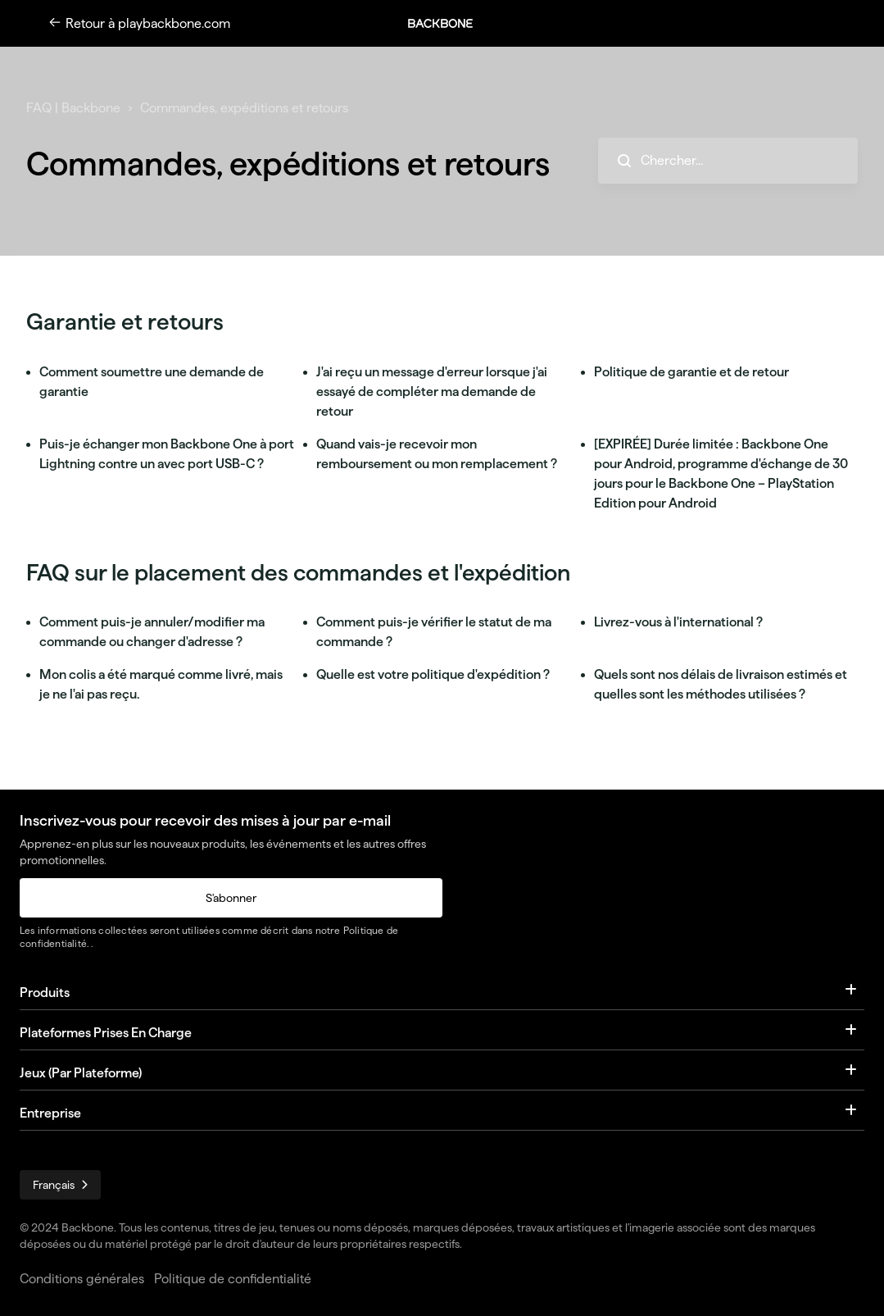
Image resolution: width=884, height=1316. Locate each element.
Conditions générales (82, 1279)
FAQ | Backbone (73, 108)
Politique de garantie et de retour (691, 372)
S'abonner (231, 897)
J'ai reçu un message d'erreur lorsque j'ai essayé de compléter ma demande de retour (431, 391)
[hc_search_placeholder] (728, 161)
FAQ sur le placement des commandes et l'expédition (298, 572)
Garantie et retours (125, 321)
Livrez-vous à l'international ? (678, 622)
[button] (449, 23)
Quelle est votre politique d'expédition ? (433, 674)
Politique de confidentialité (232, 1279)
